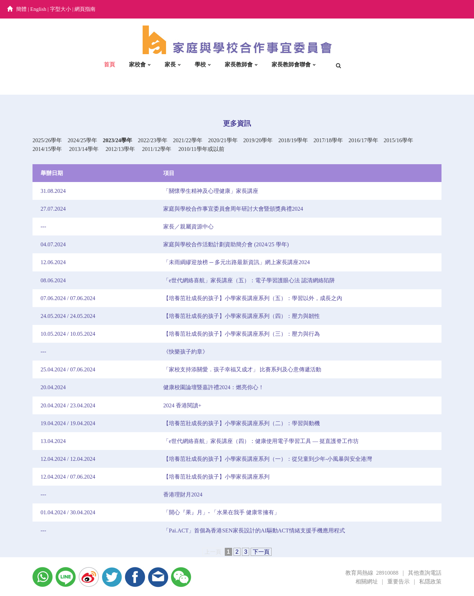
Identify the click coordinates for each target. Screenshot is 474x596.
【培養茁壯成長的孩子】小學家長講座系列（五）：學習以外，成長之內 (252, 298)
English (38, 9)
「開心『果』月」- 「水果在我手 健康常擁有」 (221, 512)
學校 (200, 64)
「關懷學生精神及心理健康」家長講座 (210, 191)
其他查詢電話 (424, 573)
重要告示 (398, 581)
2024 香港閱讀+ (182, 405)
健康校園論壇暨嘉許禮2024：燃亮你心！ (213, 387)
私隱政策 (430, 581)
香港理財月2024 (182, 494)
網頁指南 (84, 9)
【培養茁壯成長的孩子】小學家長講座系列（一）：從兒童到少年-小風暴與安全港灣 (267, 459)
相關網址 (367, 581)
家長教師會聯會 (291, 64)
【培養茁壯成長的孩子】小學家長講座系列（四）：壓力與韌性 (241, 316)
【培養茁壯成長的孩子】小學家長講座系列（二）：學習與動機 (241, 423)
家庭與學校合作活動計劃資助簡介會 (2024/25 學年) (226, 244)
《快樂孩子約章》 (185, 352)
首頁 (109, 64)
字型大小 (60, 9)
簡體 (21, 9)
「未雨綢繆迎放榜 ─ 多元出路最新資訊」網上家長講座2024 (236, 262)
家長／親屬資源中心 (188, 227)
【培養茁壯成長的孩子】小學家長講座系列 (216, 477)
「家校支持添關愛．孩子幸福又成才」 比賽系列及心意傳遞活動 (242, 369)
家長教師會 (239, 64)
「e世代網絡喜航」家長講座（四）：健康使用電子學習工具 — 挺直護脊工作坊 (261, 441)
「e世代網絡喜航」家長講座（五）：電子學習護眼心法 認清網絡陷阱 (249, 280)
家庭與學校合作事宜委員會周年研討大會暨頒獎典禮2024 (233, 209)
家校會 (137, 64)
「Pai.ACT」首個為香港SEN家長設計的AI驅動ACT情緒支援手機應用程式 (254, 530)
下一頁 (261, 552)
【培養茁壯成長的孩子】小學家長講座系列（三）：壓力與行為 (241, 334)
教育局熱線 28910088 (371, 573)
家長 (170, 64)
